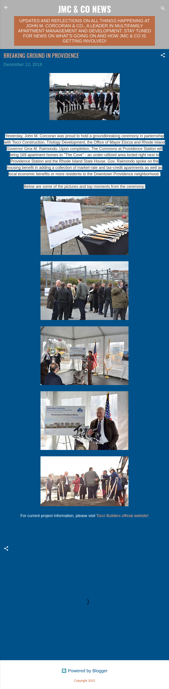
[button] (162, 56)
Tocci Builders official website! (122, 516)
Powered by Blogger (84, 670)
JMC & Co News (84, 9)
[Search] (162, 9)
